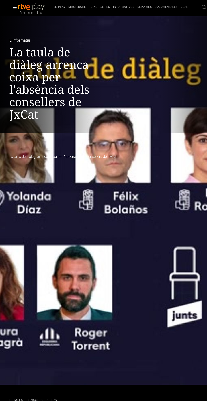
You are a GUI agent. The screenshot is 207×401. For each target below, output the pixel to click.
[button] (13, 7)
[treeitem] (59, 7)
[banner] (35, 7)
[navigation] (121, 7)
